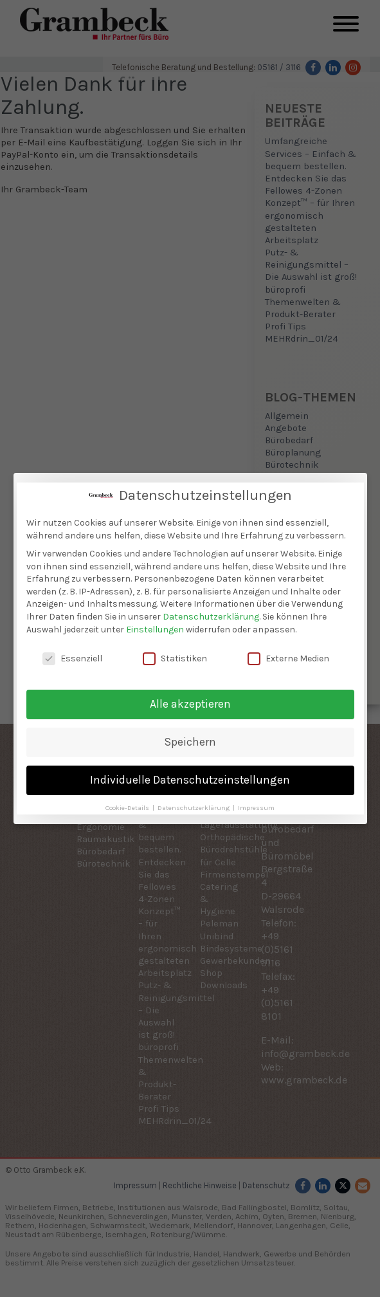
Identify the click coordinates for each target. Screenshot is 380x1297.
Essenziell (72, 658)
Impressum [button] (256, 808)
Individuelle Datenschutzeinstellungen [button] (190, 779)
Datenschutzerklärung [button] (194, 808)
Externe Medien (288, 658)
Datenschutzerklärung (211, 616)
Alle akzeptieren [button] (190, 703)
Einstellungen (155, 628)
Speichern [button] (190, 741)
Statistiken (175, 658)
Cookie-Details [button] (128, 808)
